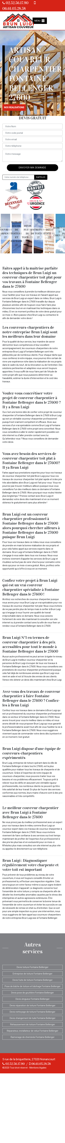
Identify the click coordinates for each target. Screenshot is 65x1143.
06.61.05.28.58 (40, 1064)
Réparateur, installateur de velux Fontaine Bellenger (32, 1031)
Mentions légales (37, 1067)
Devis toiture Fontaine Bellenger (32, 967)
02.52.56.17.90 (15, 2)
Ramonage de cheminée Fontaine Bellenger (33, 1037)
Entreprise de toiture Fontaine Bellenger (32, 973)
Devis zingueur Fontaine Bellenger (33, 999)
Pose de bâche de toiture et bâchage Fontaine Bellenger (33, 986)
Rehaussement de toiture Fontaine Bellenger (32, 1024)
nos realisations (14, 107)
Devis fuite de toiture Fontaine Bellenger (33, 980)
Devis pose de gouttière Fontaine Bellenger (32, 992)
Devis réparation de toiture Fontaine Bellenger (32, 1005)
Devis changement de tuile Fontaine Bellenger (32, 1018)
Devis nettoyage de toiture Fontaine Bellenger (32, 1012)
